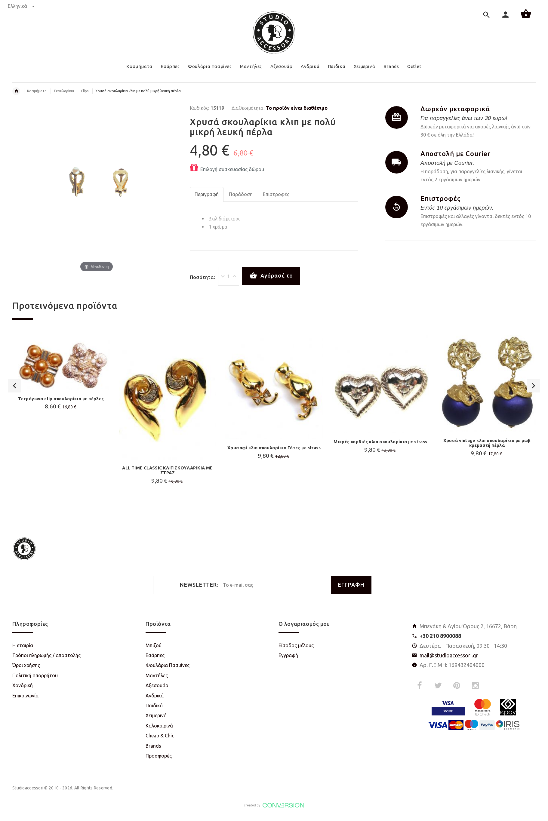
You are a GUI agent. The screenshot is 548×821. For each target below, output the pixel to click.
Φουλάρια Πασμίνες (167, 665)
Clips (84, 91)
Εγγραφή (288, 655)
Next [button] (533, 424)
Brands (153, 746)
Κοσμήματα (37, 91)
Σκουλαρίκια (64, 91)
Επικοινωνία (25, 695)
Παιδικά (154, 705)
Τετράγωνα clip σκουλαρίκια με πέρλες (61, 398)
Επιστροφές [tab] (276, 194)
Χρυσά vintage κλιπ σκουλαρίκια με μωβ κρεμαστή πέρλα (487, 443)
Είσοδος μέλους (296, 645)
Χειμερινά (156, 715)
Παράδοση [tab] (241, 194)
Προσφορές (159, 755)
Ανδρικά (155, 695)
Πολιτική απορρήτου (35, 675)
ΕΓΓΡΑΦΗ (351, 585)
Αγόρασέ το (271, 276)
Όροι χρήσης (26, 665)
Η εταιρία (22, 645)
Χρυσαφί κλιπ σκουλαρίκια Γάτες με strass (274, 447)
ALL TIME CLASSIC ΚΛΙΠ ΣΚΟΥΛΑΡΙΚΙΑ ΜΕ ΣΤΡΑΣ (167, 470)
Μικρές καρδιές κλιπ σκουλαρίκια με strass (380, 441)
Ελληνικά (21, 6)
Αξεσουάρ (157, 685)
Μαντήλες (157, 675)
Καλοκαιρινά (159, 725)
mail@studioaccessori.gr (449, 655)
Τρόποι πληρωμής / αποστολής (46, 655)
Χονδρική (22, 685)
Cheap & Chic (160, 735)
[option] (61, 387)
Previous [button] (14, 424)
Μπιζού (154, 645)
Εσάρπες (155, 655)
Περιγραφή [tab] (207, 194)
